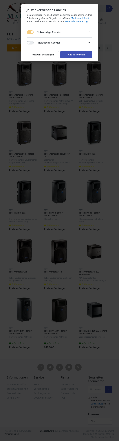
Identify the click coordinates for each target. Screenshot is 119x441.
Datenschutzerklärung (76, 21)
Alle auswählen (76, 54)
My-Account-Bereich (81, 18)
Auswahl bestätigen (43, 54)
